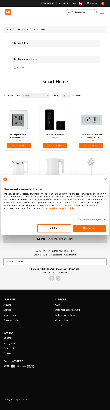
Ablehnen (54, 228)
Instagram (9, 343)
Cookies (59, 325)
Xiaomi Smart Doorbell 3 (55, 135)
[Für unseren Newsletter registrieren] (55, 261)
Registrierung (47, 3)
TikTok (7, 354)
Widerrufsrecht (63, 320)
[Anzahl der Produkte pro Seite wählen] (66, 95)
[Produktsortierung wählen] (35, 95)
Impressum (9, 315)
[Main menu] (102, 12)
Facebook (8, 348)
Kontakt (8, 338)
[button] (19, 145)
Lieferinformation (65, 315)
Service (7, 310)
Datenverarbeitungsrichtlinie (58, 208)
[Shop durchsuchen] (81, 12)
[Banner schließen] (105, 179)
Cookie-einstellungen (89, 219)
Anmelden (63, 3)
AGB (57, 305)
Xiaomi (20, 67)
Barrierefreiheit (12, 320)
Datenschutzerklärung (67, 310)
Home (8, 30)
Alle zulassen (89, 228)
